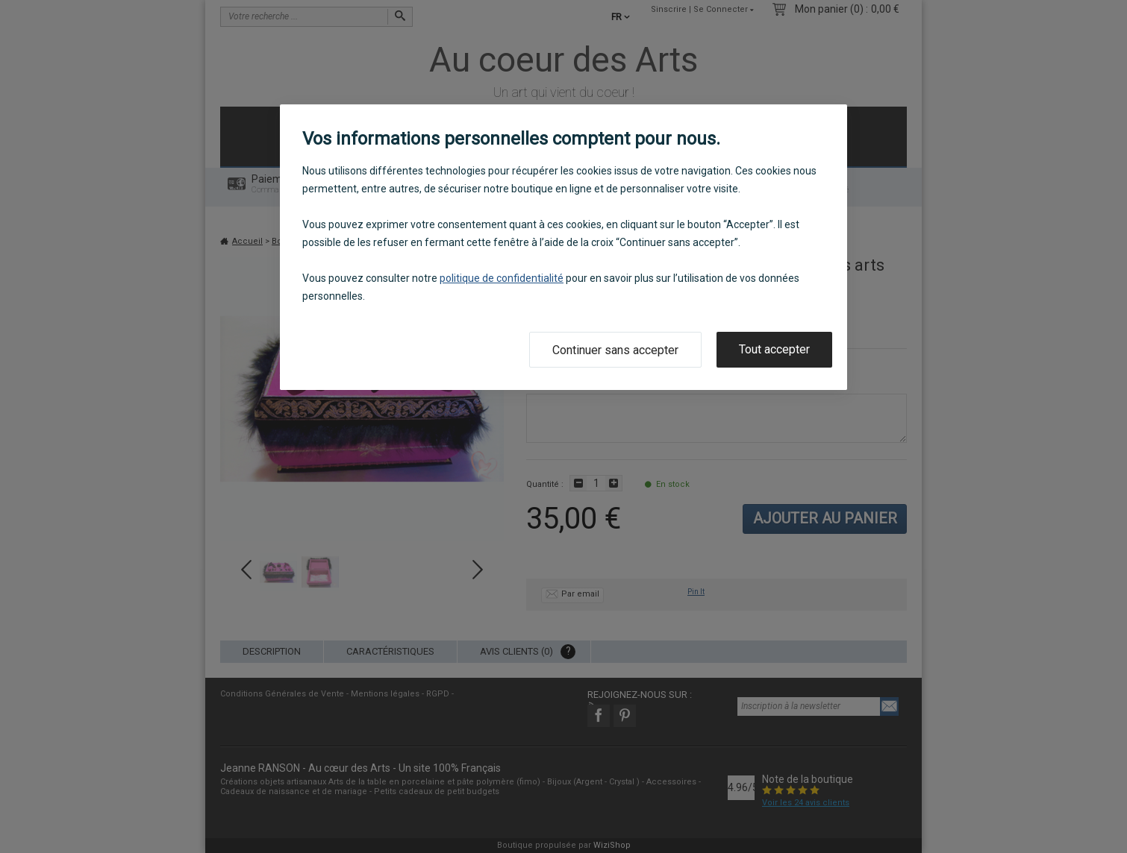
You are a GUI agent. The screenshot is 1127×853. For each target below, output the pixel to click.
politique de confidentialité (502, 278)
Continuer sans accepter (615, 350)
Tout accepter (774, 349)
